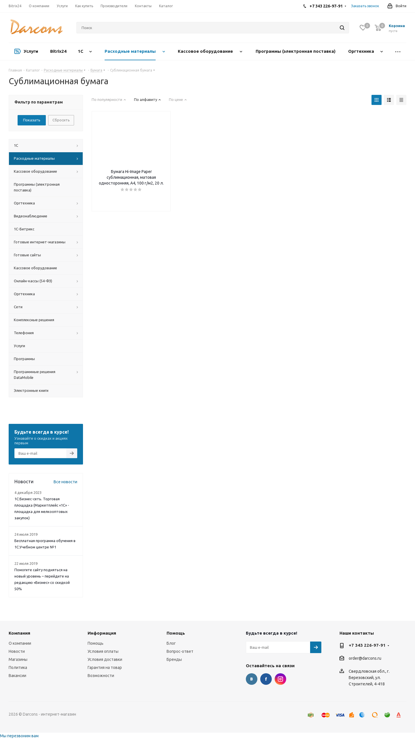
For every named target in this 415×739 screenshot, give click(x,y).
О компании (20, 643)
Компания (19, 633)
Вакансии (17, 675)
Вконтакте (251, 679)
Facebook (266, 679)
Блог (171, 643)
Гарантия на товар (105, 667)
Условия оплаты (103, 651)
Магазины (18, 659)
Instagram (280, 679)
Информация (102, 633)
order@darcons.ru (365, 658)
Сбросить (61, 120)
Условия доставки (105, 659)
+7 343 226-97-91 (367, 645)
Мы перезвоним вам (19, 736)
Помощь (95, 643)
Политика (18, 667)
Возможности (101, 675)
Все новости (65, 481)
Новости (17, 651)
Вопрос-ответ (180, 651)
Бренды (174, 659)
